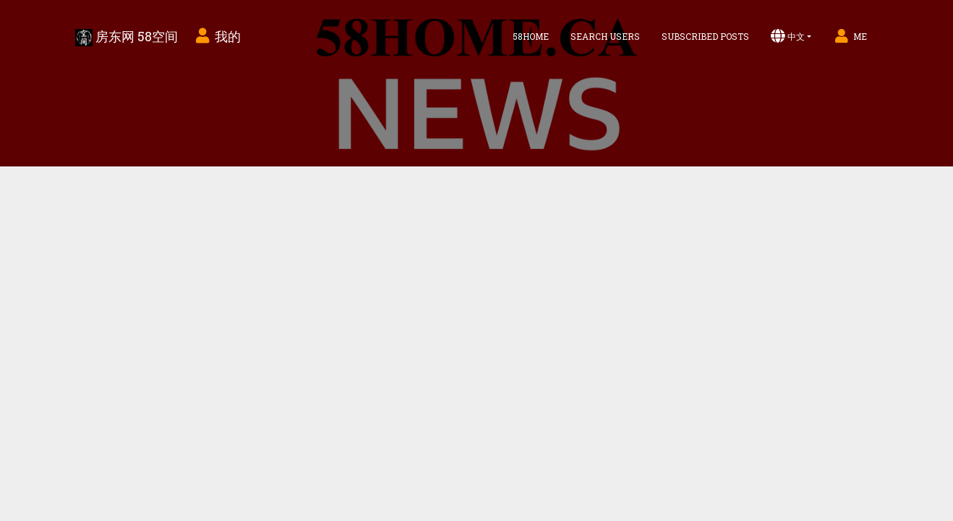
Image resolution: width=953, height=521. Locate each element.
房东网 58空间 (126, 36)
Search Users (605, 36)
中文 (788, 36)
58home (531, 36)
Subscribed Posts (705, 36)
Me (850, 36)
